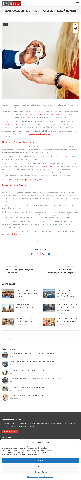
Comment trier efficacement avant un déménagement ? (67, 320)
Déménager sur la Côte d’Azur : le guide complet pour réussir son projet (27, 293)
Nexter (26, 147)
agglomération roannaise (12, 124)
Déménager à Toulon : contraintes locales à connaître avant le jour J (65, 293)
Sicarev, (54, 147)
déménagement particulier (57, 115)
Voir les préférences (41, 472)
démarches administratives (59, 157)
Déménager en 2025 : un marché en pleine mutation (25, 305)
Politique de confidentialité (46, 477)
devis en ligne (17, 234)
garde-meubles (14, 173)
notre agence (51, 212)
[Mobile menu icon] (77, 3)
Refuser (40, 466)
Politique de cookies (32, 477)
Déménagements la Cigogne (39, 134)
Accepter (40, 460)
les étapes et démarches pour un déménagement (25, 180)
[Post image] (8, 293)
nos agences (56, 231)
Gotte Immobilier (51, 166)
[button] (78, 442)
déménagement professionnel (32, 115)
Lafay (31, 147)
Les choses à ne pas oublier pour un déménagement (26, 320)
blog (5, 24)
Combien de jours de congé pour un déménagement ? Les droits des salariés (67, 307)
